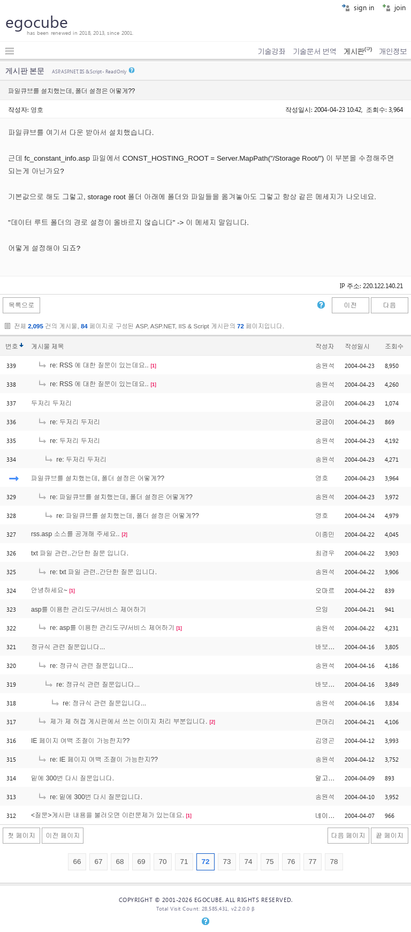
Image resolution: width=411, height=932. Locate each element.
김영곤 (324, 741)
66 (77, 862)
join (394, 7)
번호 (11, 346)
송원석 (324, 366)
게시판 (357, 51)
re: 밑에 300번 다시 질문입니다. (89, 797)
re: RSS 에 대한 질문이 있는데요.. (93, 365)
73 (227, 862)
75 (269, 862)
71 (184, 862)
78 (334, 862)
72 (205, 862)
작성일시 (357, 346)
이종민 (324, 534)
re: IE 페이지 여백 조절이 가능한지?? (97, 759)
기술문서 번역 (315, 51)
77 (312, 862)
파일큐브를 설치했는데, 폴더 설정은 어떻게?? (97, 478)
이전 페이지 (62, 835)
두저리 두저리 (51, 403)
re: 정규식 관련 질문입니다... (85, 666)
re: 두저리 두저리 (68, 422)
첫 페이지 (21, 835)
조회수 (394, 346)
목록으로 (22, 305)
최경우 (324, 553)
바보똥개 (328, 647)
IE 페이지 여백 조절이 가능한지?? (80, 741)
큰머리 (324, 722)
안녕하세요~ (49, 590)
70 (162, 862)
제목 (57, 346)
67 (98, 862)
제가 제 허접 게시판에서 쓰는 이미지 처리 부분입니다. (122, 721)
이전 (350, 305)
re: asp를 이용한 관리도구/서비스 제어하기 (105, 628)
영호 (37, 109)
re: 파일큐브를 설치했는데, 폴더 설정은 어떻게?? (115, 497)
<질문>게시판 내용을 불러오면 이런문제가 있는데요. (107, 815)
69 (141, 862)
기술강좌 (271, 51)
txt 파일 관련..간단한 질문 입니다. (79, 553)
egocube (36, 21)
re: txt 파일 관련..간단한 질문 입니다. (97, 572)
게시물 (47, 346)
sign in (357, 7)
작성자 (324, 346)
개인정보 (393, 51)
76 (291, 862)
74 (248, 862)
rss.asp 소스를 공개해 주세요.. (75, 534)
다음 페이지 (348, 835)
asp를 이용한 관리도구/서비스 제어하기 (88, 609)
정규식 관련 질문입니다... (68, 647)
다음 (389, 305)
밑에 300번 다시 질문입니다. (72, 778)
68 (120, 862)
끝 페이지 (390, 835)
